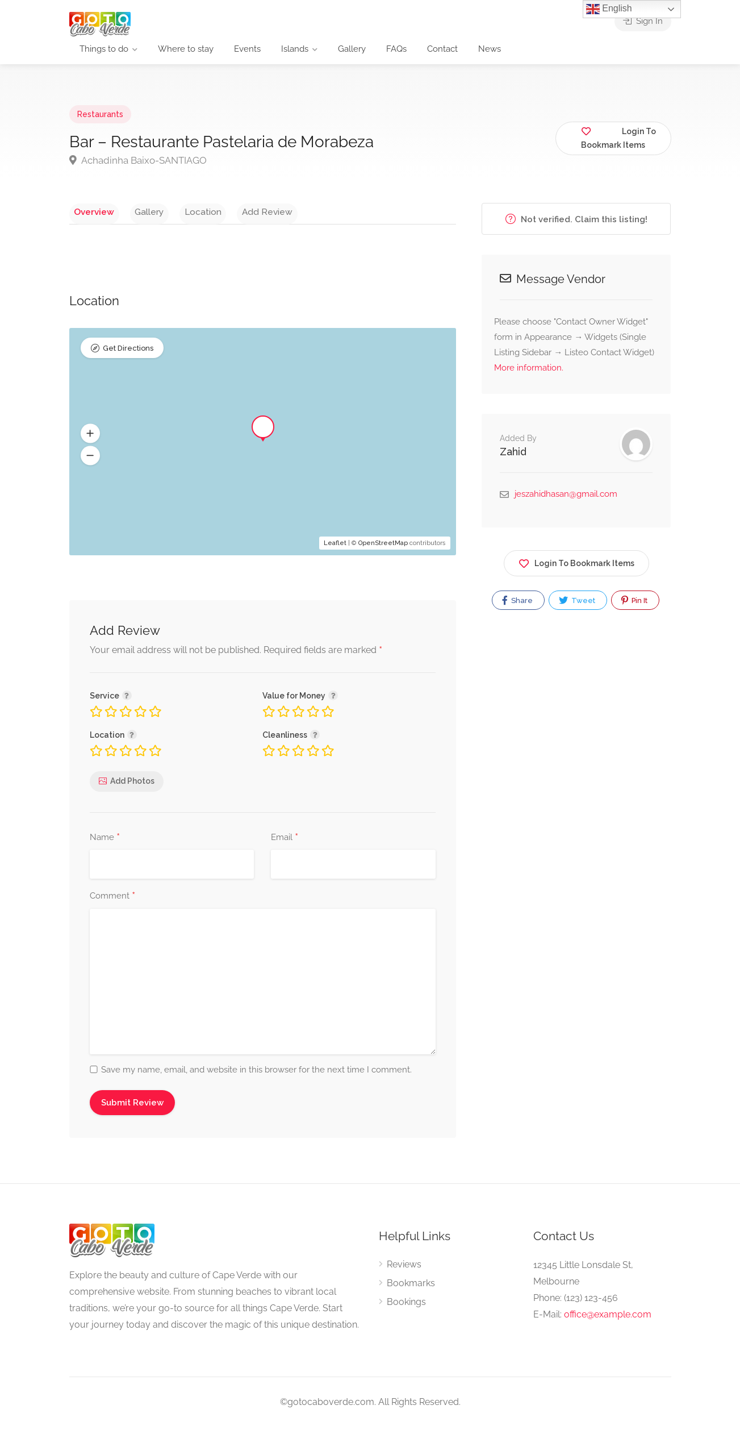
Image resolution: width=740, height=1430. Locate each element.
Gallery (352, 49)
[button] (90, 436)
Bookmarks (411, 1286)
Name (105, 840)
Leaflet (335, 546)
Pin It (634, 600)
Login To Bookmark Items (576, 561)
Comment (112, 899)
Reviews (404, 1267)
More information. (528, 368)
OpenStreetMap (383, 546)
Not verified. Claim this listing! (576, 219)
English (609, 9)
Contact (442, 49)
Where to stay (186, 49)
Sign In (643, 23)
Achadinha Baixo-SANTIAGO (138, 160)
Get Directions (128, 352)
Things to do (104, 49)
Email (284, 840)
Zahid (513, 452)
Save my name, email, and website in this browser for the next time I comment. (256, 1072)
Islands (294, 49)
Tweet (577, 600)
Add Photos (132, 784)
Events (247, 49)
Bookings (406, 1304)
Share (517, 600)
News (489, 49)
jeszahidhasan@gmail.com (566, 494)
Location (180, 211)
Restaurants (100, 114)
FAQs (396, 49)
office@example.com (607, 1317)
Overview (89, 211)
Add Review (235, 211)
